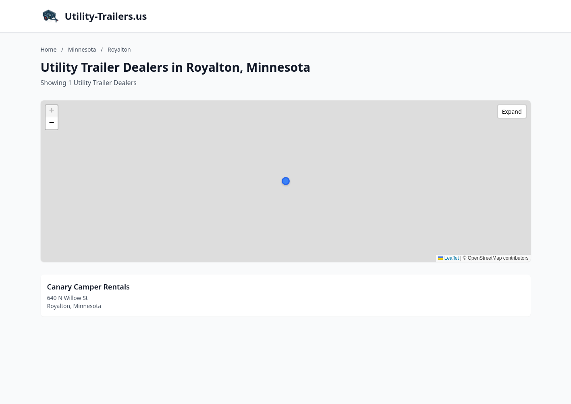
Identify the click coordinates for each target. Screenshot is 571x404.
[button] (286, 181)
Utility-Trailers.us (106, 16)
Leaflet (448, 258)
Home (49, 49)
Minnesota (82, 49)
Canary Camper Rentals (88, 287)
